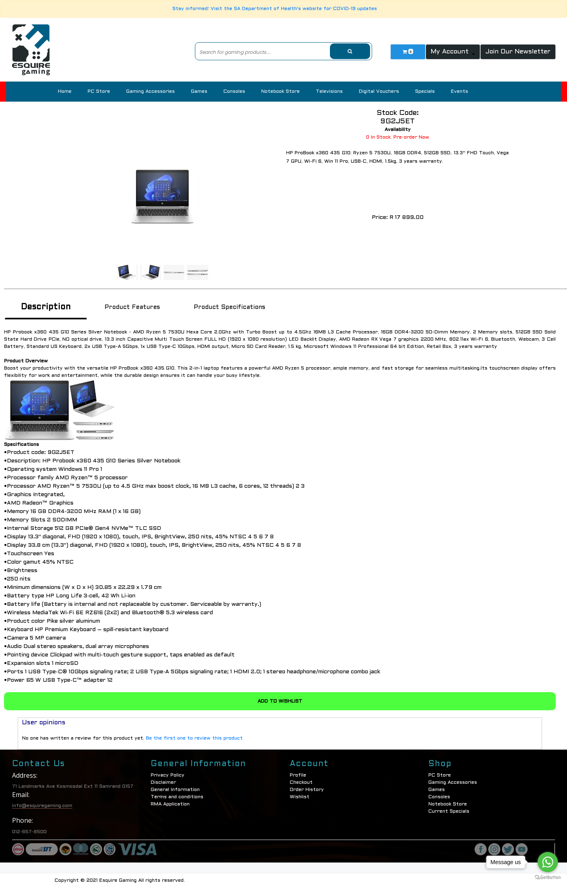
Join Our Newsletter (518, 52)
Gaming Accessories (150, 91)
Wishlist (299, 793)
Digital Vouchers (379, 91)
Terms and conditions (177, 793)
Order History (307, 786)
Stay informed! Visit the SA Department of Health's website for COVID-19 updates (274, 8)
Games (199, 91)
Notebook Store (280, 91)
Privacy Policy (167, 771)
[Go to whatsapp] (548, 862)
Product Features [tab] (133, 306)
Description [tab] (46, 306)
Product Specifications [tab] (231, 306)
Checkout (301, 779)
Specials (425, 91)
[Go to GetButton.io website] (548, 877)
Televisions (329, 91)
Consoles (234, 91)
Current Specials (448, 807)
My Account (451, 52)
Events (459, 91)
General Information (175, 786)
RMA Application (170, 800)
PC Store (99, 91)
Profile (298, 771)
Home (65, 91)
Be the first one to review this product (194, 734)
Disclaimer (163, 779)
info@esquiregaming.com (42, 802)
